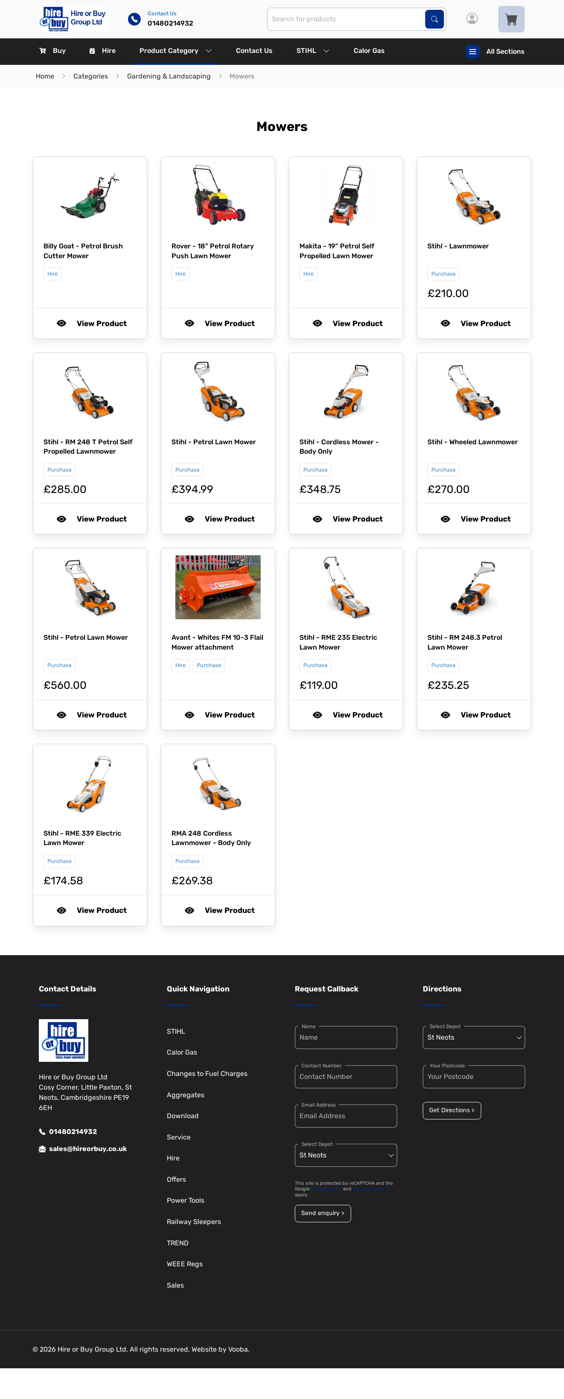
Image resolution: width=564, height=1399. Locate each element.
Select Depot (317, 1144)
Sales (175, 1285)
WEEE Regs (185, 1264)
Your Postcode (447, 1066)
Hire (103, 51)
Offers (176, 1179)
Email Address (319, 1105)
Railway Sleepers (194, 1222)
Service (179, 1137)
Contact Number (322, 1066)
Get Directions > (451, 1110)
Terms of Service (371, 1189)
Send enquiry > (322, 1213)
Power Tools (185, 1200)
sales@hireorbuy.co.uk (83, 1149)
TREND (178, 1243)
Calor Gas (369, 51)
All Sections (495, 51)
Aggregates (185, 1095)
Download (183, 1116)
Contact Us (254, 51)
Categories (90, 76)
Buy (52, 51)
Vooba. (239, 1349)
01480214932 (68, 1132)
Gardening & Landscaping (169, 76)
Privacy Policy (326, 1189)
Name (309, 1026)
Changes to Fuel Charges (207, 1074)
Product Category (176, 51)
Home (45, 76)
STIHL (313, 51)
